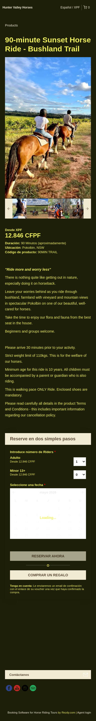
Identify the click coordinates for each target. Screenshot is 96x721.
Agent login (84, 712)
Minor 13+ (33, 473)
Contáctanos (19, 675)
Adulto (33, 460)
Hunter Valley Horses (17, 7)
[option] (15, 209)
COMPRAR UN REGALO (48, 575)
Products (11, 25)
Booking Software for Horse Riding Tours (33, 712)
